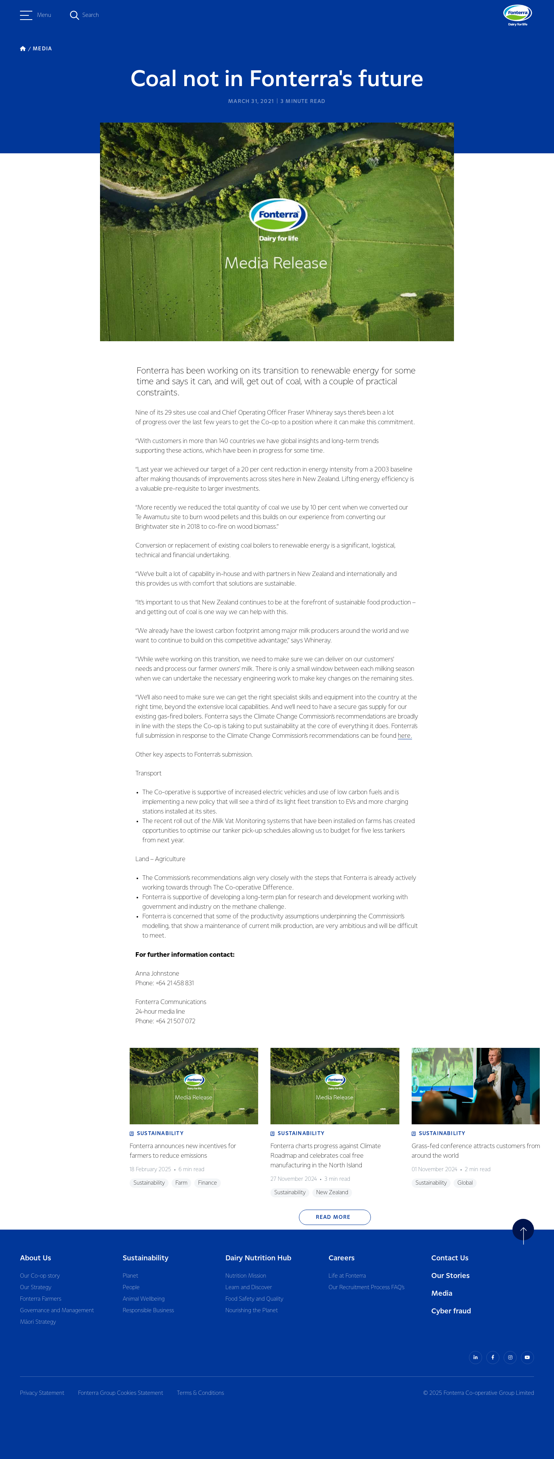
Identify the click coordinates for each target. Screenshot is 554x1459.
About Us (35, 1258)
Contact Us (450, 1258)
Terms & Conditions (200, 1393)
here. (405, 736)
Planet (130, 1276)
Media (441, 1293)
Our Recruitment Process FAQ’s (366, 1287)
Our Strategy (35, 1287)
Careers (342, 1258)
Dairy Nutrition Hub (258, 1258)
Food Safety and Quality (254, 1299)
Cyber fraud (451, 1311)
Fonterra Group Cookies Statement (120, 1393)
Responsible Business (148, 1310)
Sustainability (146, 1258)
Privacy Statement (42, 1393)
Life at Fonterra (347, 1276)
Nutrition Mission (245, 1276)
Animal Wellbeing (144, 1299)
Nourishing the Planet (251, 1310)
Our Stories (450, 1276)
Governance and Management (57, 1310)
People (131, 1287)
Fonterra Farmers (40, 1299)
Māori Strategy (38, 1322)
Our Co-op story (40, 1276)
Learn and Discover (248, 1287)
